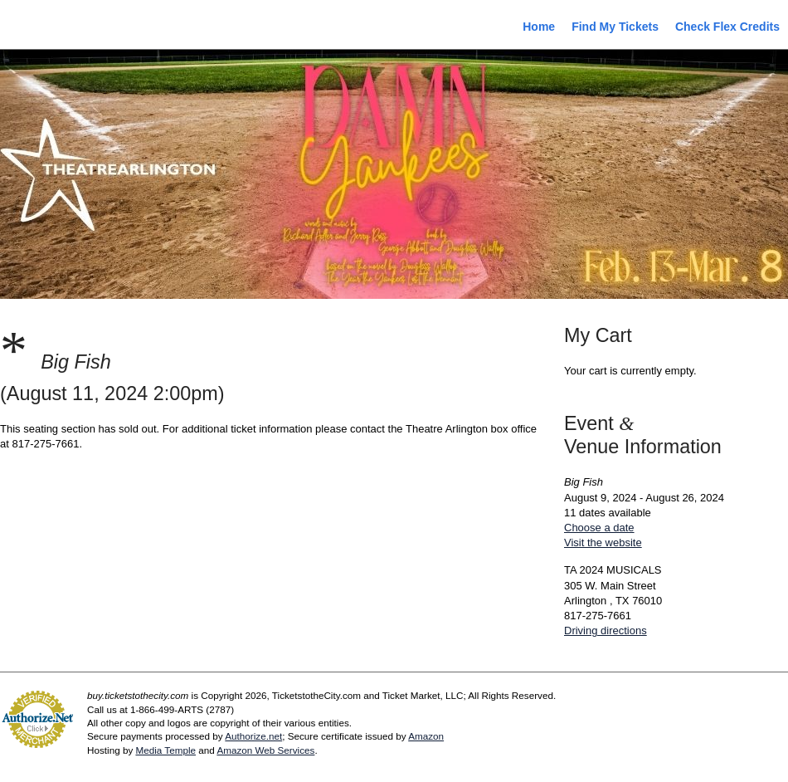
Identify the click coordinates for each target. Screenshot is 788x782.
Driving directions (605, 630)
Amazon (426, 736)
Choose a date (599, 527)
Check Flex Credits (727, 26)
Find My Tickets (615, 26)
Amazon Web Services (265, 750)
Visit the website (603, 542)
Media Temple (165, 750)
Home (539, 26)
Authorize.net (253, 736)
